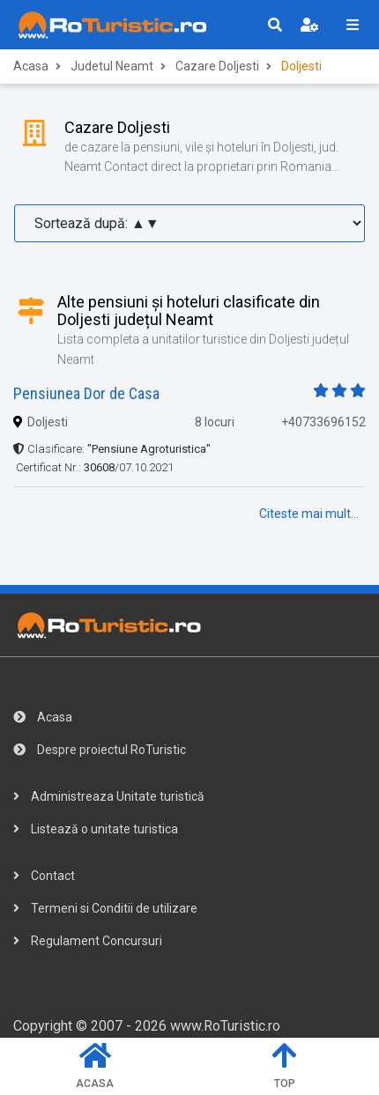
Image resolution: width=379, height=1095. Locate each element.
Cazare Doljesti (217, 66)
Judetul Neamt (112, 66)
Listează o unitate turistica (95, 829)
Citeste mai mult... (309, 514)
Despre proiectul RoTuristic (99, 750)
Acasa (30, 66)
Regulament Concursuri (87, 941)
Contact (44, 876)
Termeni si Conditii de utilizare (105, 908)
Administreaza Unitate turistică (108, 796)
